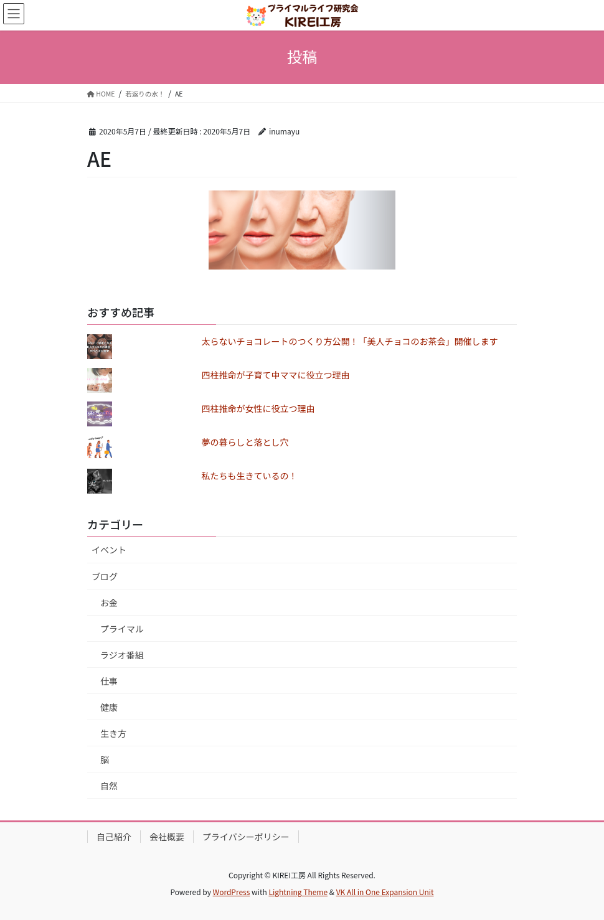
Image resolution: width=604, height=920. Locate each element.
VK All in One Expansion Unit (385, 891)
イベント (109, 549)
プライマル (122, 628)
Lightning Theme (298, 891)
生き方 (113, 733)
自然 (109, 785)
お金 (109, 602)
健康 (109, 707)
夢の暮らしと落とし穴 (245, 442)
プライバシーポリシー (246, 836)
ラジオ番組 (122, 655)
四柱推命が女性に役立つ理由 (258, 408)
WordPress (231, 891)
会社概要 (166, 836)
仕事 (109, 681)
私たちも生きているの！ (250, 475)
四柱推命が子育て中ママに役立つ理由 (276, 374)
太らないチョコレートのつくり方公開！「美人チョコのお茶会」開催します (350, 341)
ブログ (105, 576)
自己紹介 (114, 836)
